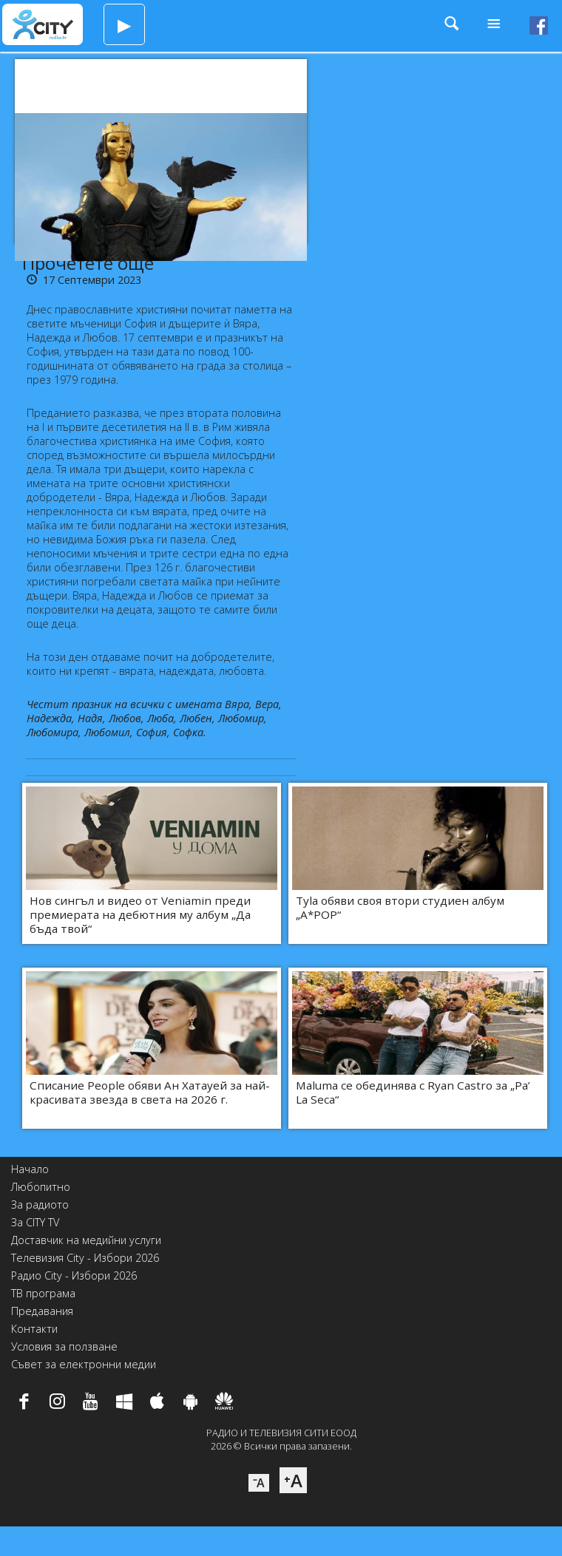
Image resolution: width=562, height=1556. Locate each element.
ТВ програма (43, 1293)
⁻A (259, 1483)
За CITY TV (35, 1222)
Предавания (42, 1311)
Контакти (34, 1329)
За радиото (40, 1204)
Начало (30, 1169)
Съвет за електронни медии (83, 1364)
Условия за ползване (64, 1346)
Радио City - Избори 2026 (74, 1275)
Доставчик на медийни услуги (86, 1240)
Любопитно (40, 1187)
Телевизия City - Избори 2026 (85, 1258)
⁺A (293, 1480)
